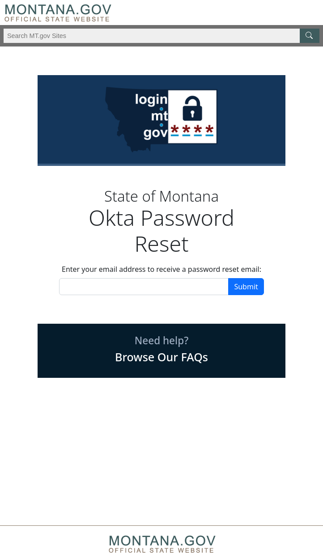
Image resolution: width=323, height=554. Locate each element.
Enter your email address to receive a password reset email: (161, 269)
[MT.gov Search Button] (309, 36)
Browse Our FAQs (161, 356)
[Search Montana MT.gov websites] (161, 36)
